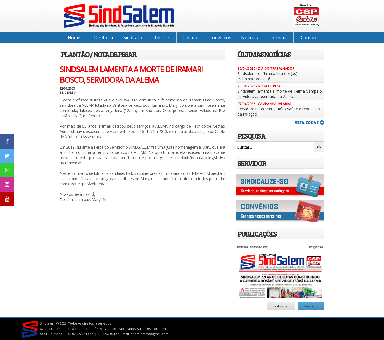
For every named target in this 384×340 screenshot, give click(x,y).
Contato (309, 37)
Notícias (249, 37)
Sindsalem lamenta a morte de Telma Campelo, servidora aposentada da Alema (280, 94)
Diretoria (103, 37)
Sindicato (132, 37)
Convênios (220, 37)
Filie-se (162, 37)
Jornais (278, 37)
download (311, 306)
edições (281, 306)
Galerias (191, 37)
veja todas (306, 122)
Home (74, 37)
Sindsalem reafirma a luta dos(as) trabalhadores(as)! (267, 76)
